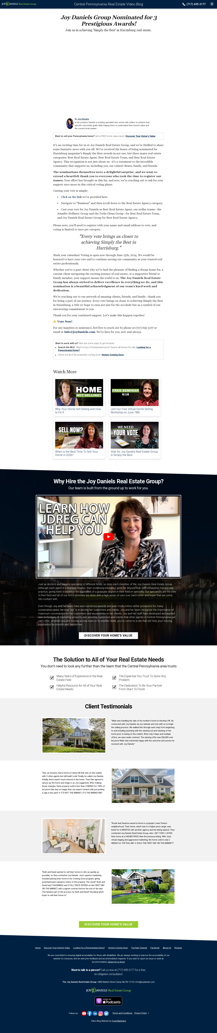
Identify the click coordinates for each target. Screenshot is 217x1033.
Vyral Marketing (119, 1021)
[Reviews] (178, 947)
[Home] (18, 3)
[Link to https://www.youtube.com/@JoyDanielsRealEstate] (84, 1013)
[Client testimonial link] (73, 735)
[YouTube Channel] (139, 947)
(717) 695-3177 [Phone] (194, 4)
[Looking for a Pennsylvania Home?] (89, 947)
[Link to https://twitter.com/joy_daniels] (106, 1013)
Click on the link (71, 197)
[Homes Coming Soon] (118, 947)
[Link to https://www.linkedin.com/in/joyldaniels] (95, 1013)
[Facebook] (154, 947)
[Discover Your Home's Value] (57, 947)
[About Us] (167, 947)
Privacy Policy (140, 1013)
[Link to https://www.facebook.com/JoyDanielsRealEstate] (89, 1013)
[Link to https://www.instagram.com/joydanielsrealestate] (100, 1013)
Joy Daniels (83, 119)
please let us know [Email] (116, 962)
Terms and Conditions (122, 1013)
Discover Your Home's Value (140, 136)
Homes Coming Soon (113, 354)
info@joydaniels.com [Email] (145, 982)
